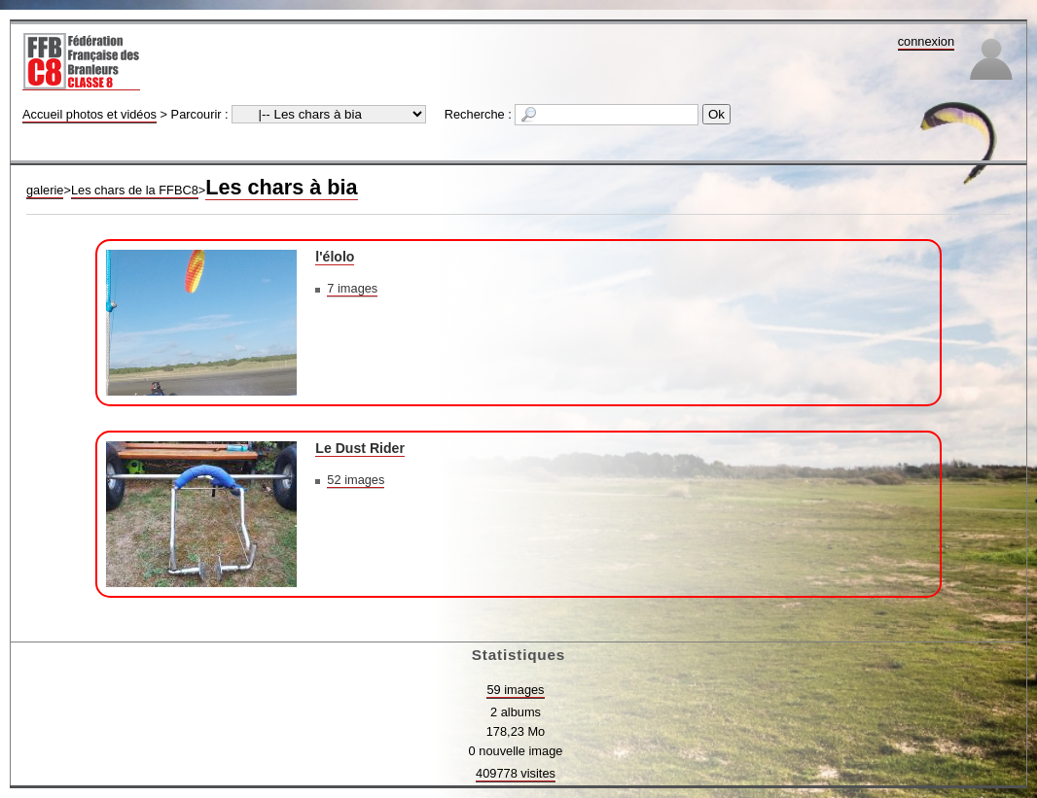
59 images (515, 689)
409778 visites (515, 773)
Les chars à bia (281, 187)
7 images (352, 288)
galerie (44, 190)
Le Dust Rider (360, 448)
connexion (926, 41)
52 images (355, 479)
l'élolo (334, 256)
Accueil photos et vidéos (89, 114)
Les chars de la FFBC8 (134, 190)
